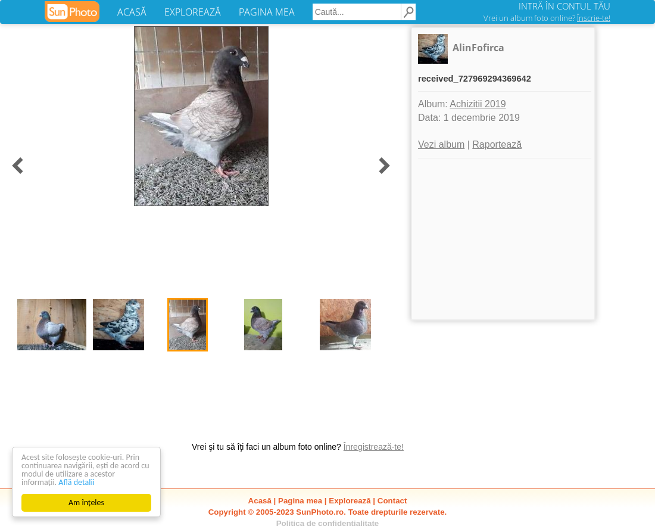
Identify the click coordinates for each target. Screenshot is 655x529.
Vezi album (441, 144)
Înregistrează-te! (374, 447)
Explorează (349, 500)
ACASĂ (131, 11)
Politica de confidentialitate (327, 523)
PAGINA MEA (267, 11)
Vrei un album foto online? (547, 18)
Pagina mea (300, 500)
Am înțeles (86, 502)
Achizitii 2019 (478, 104)
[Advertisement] (503, 238)
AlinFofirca (478, 47)
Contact (392, 500)
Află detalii (76, 482)
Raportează (497, 144)
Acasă (260, 500)
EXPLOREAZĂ (192, 11)
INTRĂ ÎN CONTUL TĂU (564, 6)
